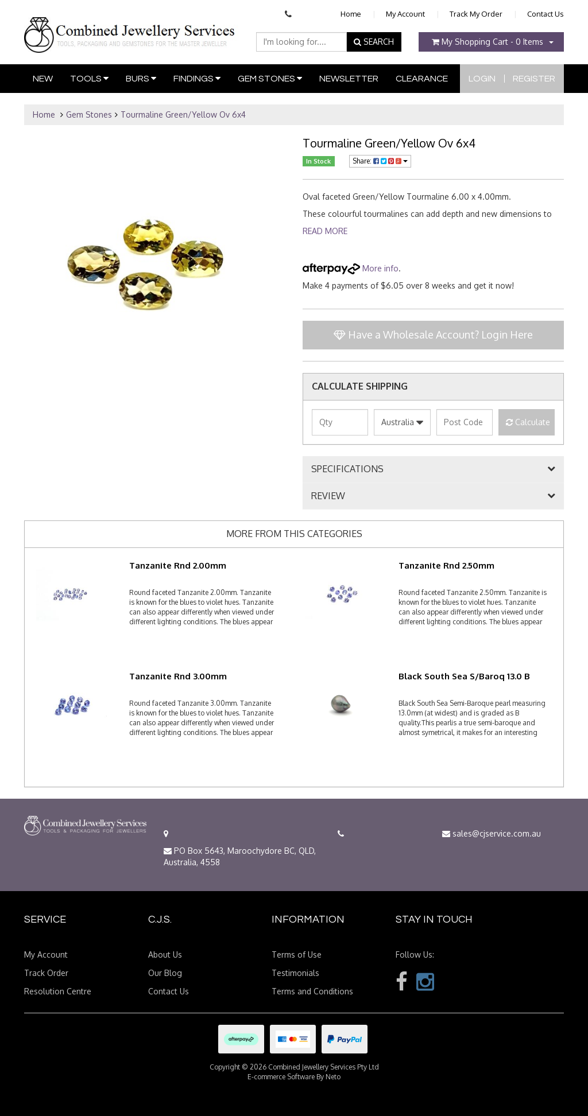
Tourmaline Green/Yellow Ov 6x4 (183, 114)
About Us (165, 954)
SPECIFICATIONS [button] (347, 469)
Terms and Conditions (312, 991)
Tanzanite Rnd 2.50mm (446, 565)
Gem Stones (270, 78)
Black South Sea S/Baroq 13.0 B (464, 676)
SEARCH (374, 41)
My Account (405, 13)
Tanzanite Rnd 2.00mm (177, 565)
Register (534, 78)
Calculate (528, 422)
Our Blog (165, 973)
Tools (89, 78)
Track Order (46, 973)
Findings (196, 78)
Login (482, 78)
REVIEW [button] (328, 496)
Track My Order (476, 13)
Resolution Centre (57, 991)
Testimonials (295, 973)
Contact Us (545, 13)
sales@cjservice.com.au (491, 833)
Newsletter (348, 78)
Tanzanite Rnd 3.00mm (178, 676)
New (43, 78)
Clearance (422, 78)
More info (351, 268)
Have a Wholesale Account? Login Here (433, 334)
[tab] (433, 469)
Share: (380, 161)
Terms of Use (297, 954)
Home (351, 13)
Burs (141, 78)
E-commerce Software (281, 1076)
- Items (487, 41)
